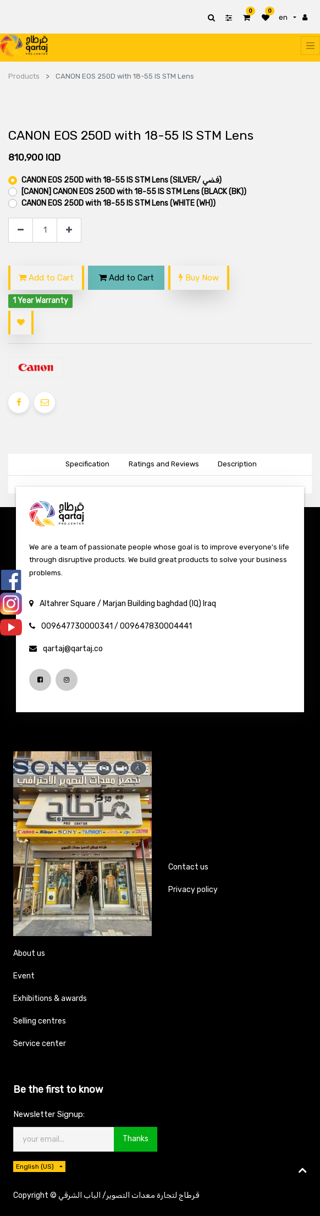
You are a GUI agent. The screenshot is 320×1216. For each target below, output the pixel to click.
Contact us (188, 867)
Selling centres (39, 1021)
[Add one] (69, 230)
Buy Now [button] (199, 278)
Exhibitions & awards (50, 998)
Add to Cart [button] (46, 278)
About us (29, 953)
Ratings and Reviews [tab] (164, 464)
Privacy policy (193, 889)
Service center (39, 1043)
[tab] (237, 465)
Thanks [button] (135, 1138)
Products (24, 76)
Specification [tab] (87, 464)
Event (24, 976)
